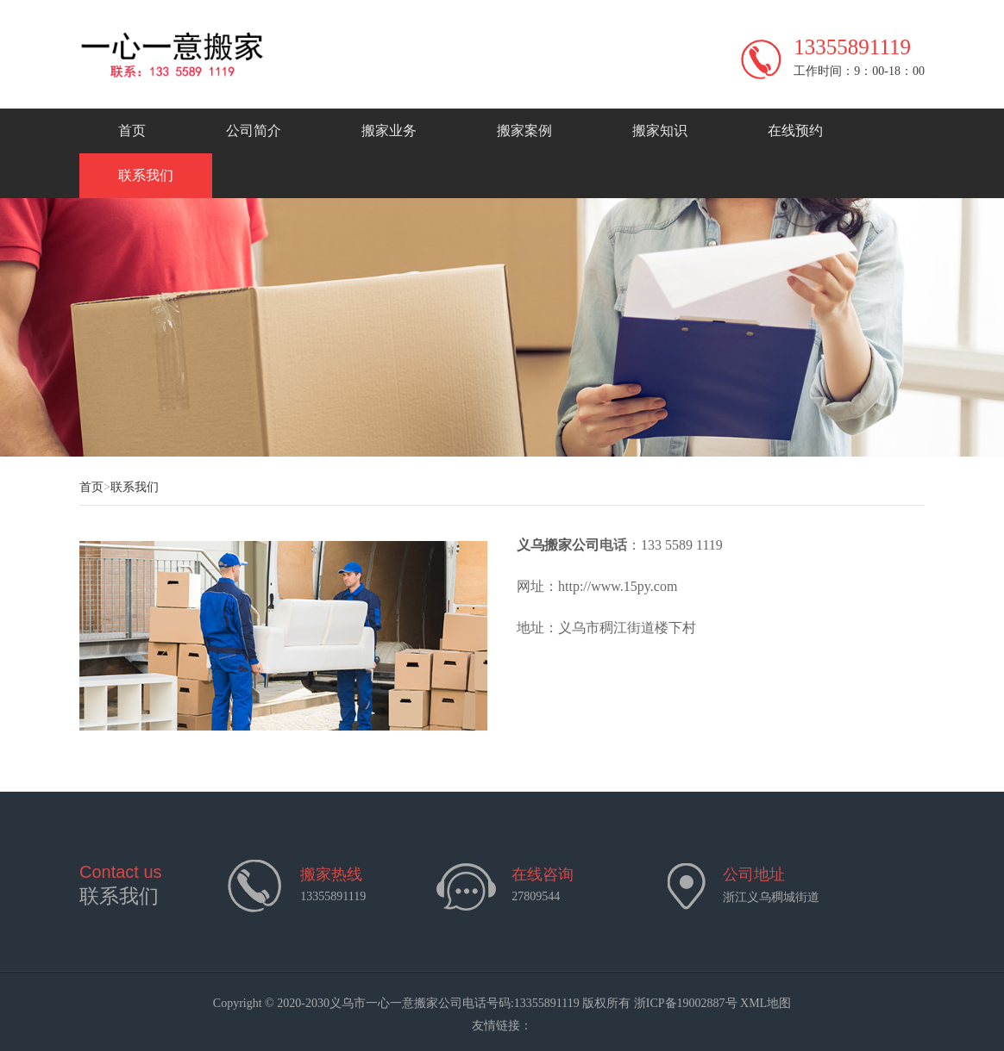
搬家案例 (524, 130)
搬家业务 (389, 130)
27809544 (535, 896)
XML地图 (765, 1003)
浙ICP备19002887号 (685, 1003)
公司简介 (253, 130)
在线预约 (795, 130)
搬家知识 (659, 130)
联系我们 (145, 175)
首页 (132, 130)
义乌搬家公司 (558, 545)
